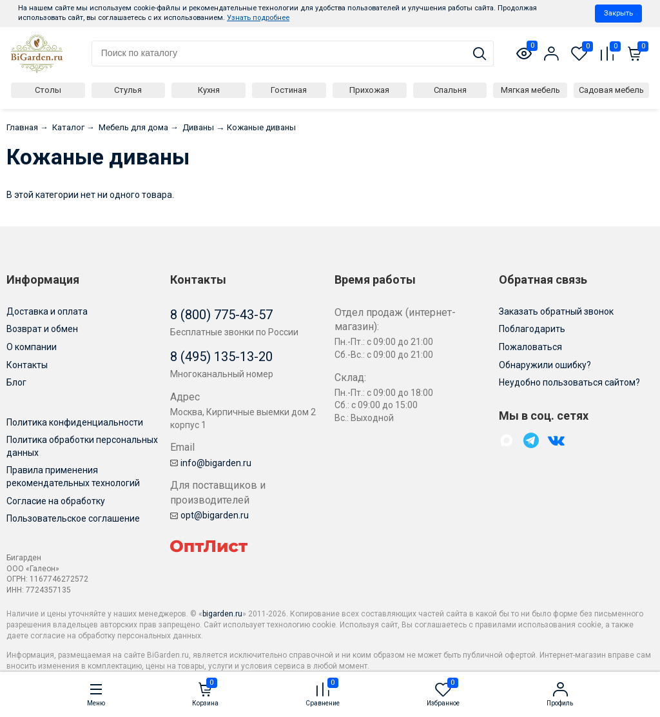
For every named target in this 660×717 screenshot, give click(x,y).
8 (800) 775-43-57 (221, 314)
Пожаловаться (530, 347)
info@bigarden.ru (210, 463)
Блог (16, 382)
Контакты (27, 365)
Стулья (128, 90)
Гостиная (289, 90)
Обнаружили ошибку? (545, 365)
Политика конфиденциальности (74, 422)
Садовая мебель (611, 90)
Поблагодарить (532, 329)
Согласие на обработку (55, 501)
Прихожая (369, 90)
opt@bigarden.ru (209, 515)
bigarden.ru (222, 613)
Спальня (450, 90)
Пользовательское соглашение (73, 518)
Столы (48, 90)
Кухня (209, 90)
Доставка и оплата (47, 311)
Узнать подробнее (258, 18)
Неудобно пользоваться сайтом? (569, 382)
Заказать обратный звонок (556, 311)
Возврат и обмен (42, 329)
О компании (31, 347)
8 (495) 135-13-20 (221, 356)
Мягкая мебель (530, 90)
